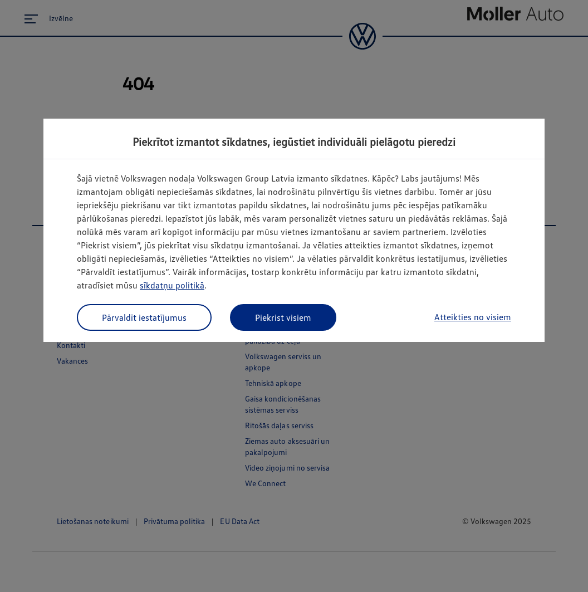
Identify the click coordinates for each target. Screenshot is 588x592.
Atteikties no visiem (472, 316)
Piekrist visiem (283, 317)
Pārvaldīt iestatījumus (144, 317)
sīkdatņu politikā (172, 285)
